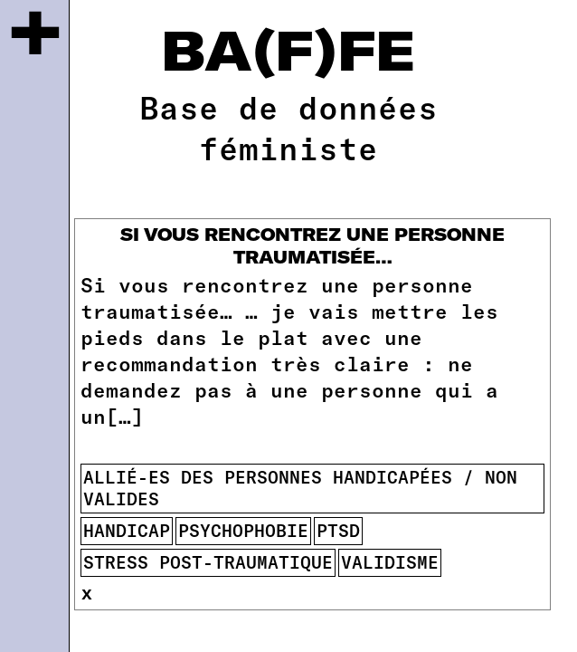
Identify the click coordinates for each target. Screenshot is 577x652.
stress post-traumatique (208, 561)
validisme (390, 561)
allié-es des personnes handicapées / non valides (300, 488)
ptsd (338, 530)
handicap (126, 530)
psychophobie (243, 530)
